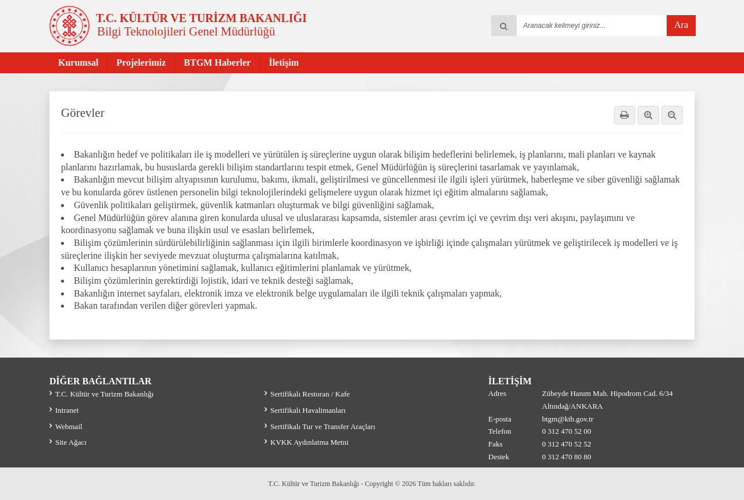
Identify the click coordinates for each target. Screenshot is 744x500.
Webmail (69, 426)
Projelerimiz (141, 62)
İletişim (284, 62)
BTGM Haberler (217, 62)
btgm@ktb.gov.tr (567, 419)
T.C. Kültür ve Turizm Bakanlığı (104, 394)
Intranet (66, 410)
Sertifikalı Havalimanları (308, 410)
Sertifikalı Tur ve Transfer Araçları (322, 426)
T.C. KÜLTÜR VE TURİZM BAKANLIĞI (201, 18)
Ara (681, 25)
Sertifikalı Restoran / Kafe (310, 394)
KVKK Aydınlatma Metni (309, 442)
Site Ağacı (71, 442)
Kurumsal (78, 62)
